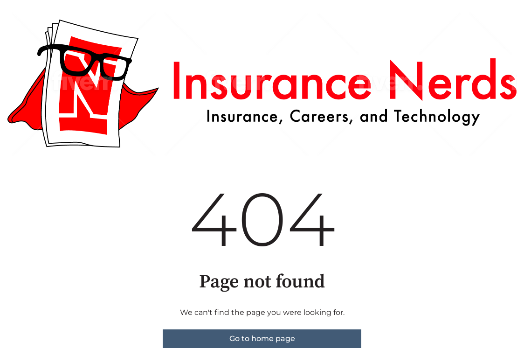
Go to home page (262, 338)
